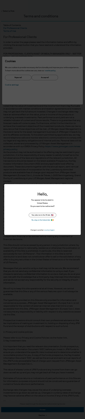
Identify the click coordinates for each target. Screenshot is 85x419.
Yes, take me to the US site (42, 215)
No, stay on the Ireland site (42, 220)
